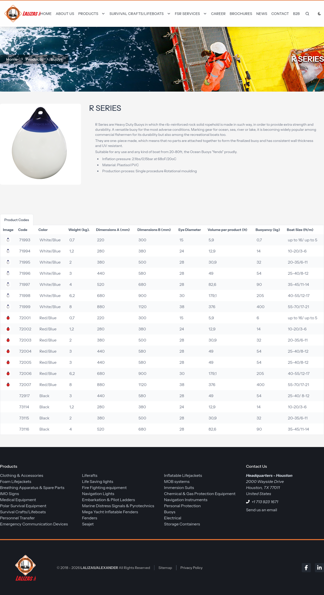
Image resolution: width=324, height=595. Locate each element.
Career (218, 13)
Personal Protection (182, 505)
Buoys (56, 59)
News (261, 13)
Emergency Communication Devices (34, 523)
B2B (296, 13)
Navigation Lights (98, 493)
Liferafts (89, 475)
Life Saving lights (97, 481)
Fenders (89, 517)
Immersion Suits (179, 487)
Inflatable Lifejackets (183, 475)
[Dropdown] (91, 13)
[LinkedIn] (319, 567)
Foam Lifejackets (15, 481)
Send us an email (261, 509)
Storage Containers (182, 523)
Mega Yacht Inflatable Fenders (110, 511)
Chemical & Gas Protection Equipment (199, 493)
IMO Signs (9, 493)
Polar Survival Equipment (23, 505)
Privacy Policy (191, 567)
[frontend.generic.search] (306, 13)
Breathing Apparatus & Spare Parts (32, 487)
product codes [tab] (16, 220)
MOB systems (177, 481)
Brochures (241, 13)
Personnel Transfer (17, 517)
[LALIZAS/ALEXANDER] (24, 567)
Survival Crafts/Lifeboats (23, 511)
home (11, 59)
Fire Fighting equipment (104, 487)
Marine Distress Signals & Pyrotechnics (118, 505)
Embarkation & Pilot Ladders (108, 499)
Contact (280, 13)
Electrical (172, 517)
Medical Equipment (18, 499)
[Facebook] (306, 567)
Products (34, 59)
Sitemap (165, 567)
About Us (65, 13)
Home (46, 13)
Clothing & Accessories (21, 475)
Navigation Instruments (185, 499)
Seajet (88, 523)
